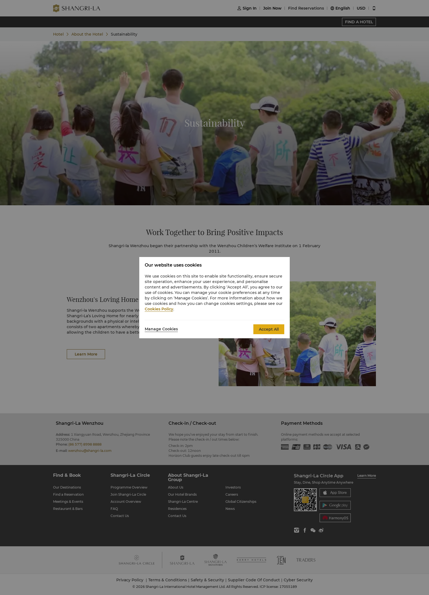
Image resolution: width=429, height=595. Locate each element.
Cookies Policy (159, 309)
